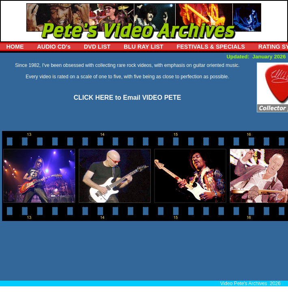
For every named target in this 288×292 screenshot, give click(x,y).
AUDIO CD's (54, 46)
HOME (15, 46)
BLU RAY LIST (143, 46)
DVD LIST (97, 46)
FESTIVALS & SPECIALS (210, 46)
